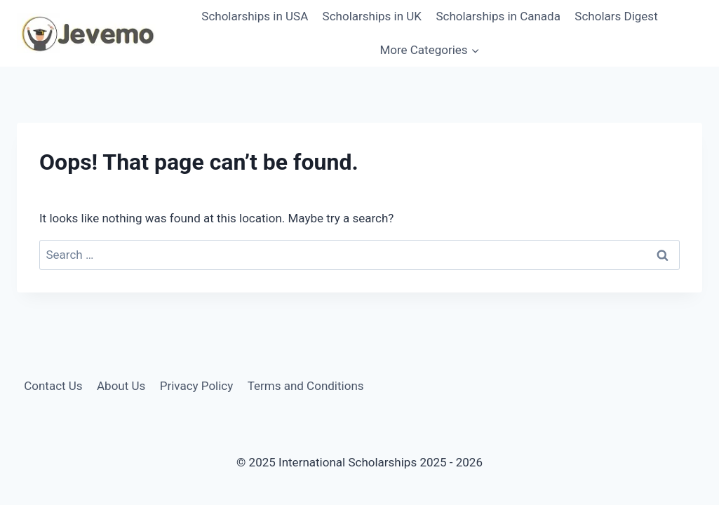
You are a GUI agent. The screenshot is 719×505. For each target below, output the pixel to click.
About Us (121, 386)
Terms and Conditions (306, 386)
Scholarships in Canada (498, 16)
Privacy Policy (197, 386)
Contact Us (53, 386)
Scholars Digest (615, 16)
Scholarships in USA (254, 16)
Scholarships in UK (372, 16)
